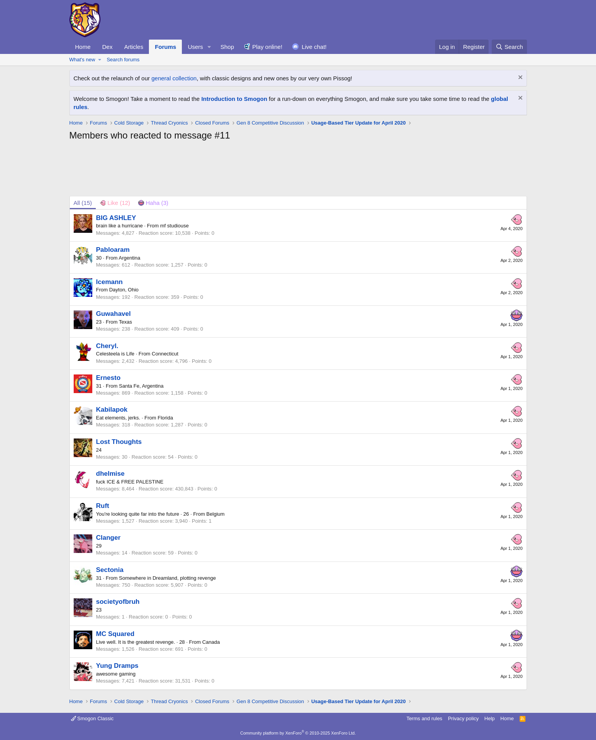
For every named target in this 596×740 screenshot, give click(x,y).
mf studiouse (174, 226)
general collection (174, 78)
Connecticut (165, 354)
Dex (107, 46)
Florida (165, 418)
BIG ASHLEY (116, 218)
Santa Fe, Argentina (141, 386)
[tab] (115, 202)
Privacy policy (463, 718)
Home (83, 46)
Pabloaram (113, 249)
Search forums (123, 59)
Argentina (129, 258)
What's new (82, 59)
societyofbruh (118, 601)
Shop (227, 46)
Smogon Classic (92, 718)
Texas (125, 322)
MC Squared (115, 634)
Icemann (109, 282)
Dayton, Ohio (123, 290)
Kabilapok (112, 409)
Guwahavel (113, 313)
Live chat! (314, 46)
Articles (133, 46)
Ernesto (108, 377)
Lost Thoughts (119, 441)
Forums (165, 46)
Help (489, 718)
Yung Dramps (117, 665)
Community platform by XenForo (298, 733)
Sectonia (110, 570)
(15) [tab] (83, 202)
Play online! (267, 46)
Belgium (215, 514)
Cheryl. (107, 346)
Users (195, 46)
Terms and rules (424, 718)
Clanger (108, 537)
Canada (211, 642)
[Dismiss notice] (519, 78)
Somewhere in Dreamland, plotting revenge (167, 578)
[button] (209, 47)
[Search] (509, 47)
